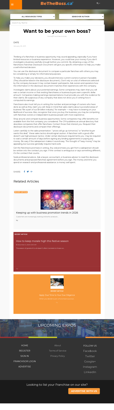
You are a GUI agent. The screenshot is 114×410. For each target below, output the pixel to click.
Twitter (90, 356)
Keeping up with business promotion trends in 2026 (47, 212)
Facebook (90, 351)
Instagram (90, 366)
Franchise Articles (60, 36)
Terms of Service (57, 351)
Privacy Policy (57, 356)
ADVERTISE (24, 366)
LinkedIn (90, 372)
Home (49, 36)
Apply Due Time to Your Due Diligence (57, 295)
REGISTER (24, 351)
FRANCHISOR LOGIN (24, 361)
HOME (24, 345)
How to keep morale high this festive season (42, 241)
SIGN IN (24, 356)
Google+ (90, 361)
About (57, 345)
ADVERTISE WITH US (84, 391)
